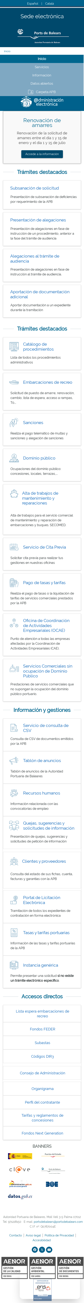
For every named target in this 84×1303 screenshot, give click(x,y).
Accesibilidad (42, 1240)
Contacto (16, 1235)
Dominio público (39, 458)
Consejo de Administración (42, 1073)
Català (49, 3)
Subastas (42, 1043)
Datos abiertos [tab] (42, 83)
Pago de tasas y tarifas (44, 582)
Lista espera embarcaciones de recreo (42, 1013)
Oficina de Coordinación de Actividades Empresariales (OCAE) (46, 625)
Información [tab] (41, 75)
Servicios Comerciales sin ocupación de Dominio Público (47, 671)
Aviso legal (34, 1235)
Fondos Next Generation (42, 1133)
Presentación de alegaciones (38, 219)
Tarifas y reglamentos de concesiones (43, 1117)
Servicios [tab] (42, 67)
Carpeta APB (46, 92)
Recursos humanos (41, 793)
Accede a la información (42, 154)
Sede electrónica (42, 16)
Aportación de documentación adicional (40, 294)
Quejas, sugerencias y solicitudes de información (48, 826)
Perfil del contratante (42, 1102)
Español (32, 3)
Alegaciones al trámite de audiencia (34, 259)
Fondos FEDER (42, 1029)
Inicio (7, 51)
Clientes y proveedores (44, 861)
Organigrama (43, 1089)
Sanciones (33, 422)
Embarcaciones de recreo (47, 382)
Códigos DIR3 (42, 1056)
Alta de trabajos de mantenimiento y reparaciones (40, 498)
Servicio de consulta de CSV (46, 728)
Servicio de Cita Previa (44, 547)
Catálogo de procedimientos (38, 347)
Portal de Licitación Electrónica (41, 900)
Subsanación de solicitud (34, 188)
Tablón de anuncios (42, 760)
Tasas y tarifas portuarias (46, 932)
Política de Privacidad (60, 1235)
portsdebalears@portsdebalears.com (58, 1221)
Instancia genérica (40, 965)
